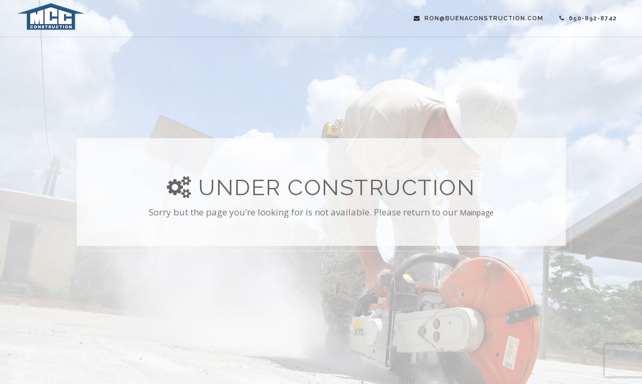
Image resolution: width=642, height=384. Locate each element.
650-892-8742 (588, 18)
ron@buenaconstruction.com (478, 18)
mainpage (477, 212)
